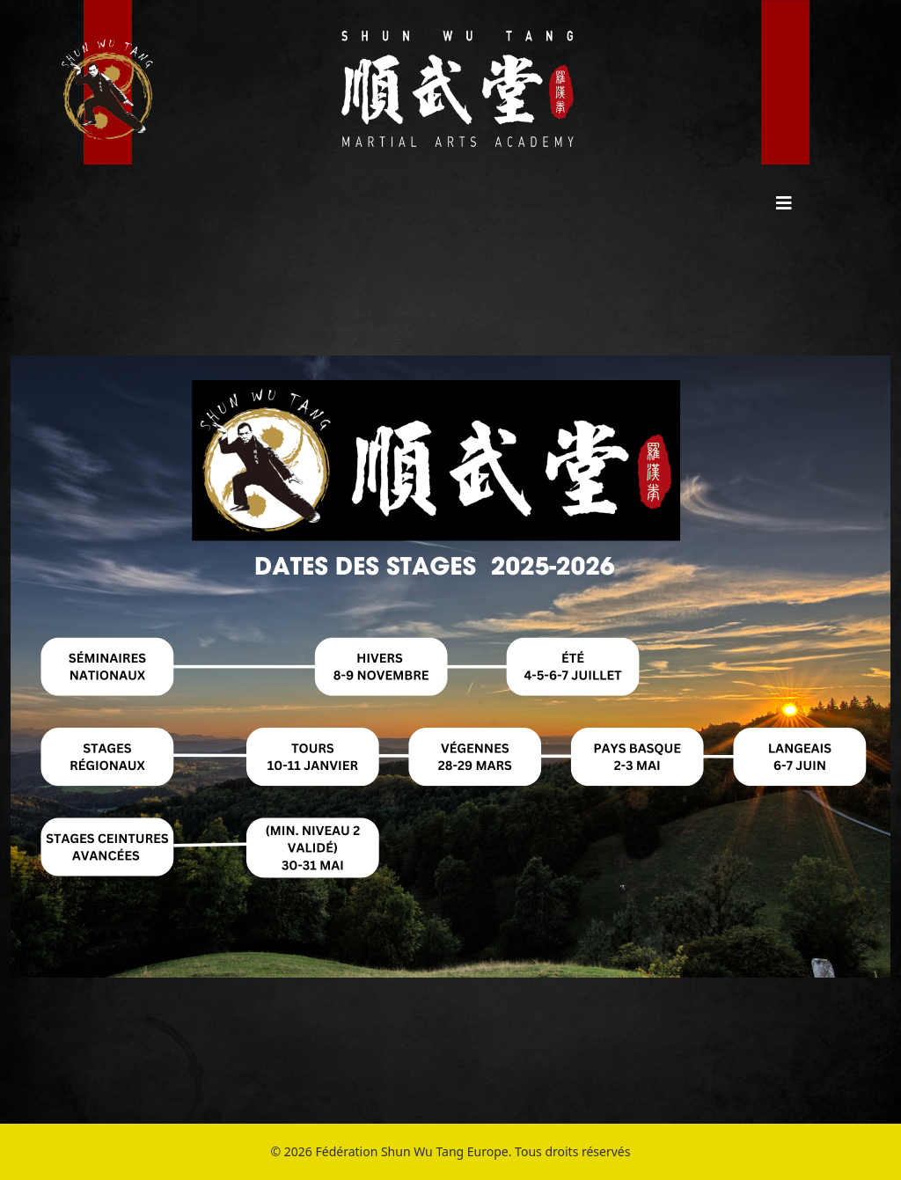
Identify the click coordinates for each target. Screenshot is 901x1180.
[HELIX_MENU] (784, 203)
